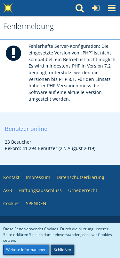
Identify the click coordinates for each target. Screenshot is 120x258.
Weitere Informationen (26, 249)
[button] (111, 8)
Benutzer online (26, 129)
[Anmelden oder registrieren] (95, 8)
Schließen (62, 249)
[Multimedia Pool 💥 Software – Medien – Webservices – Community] (8, 8)
